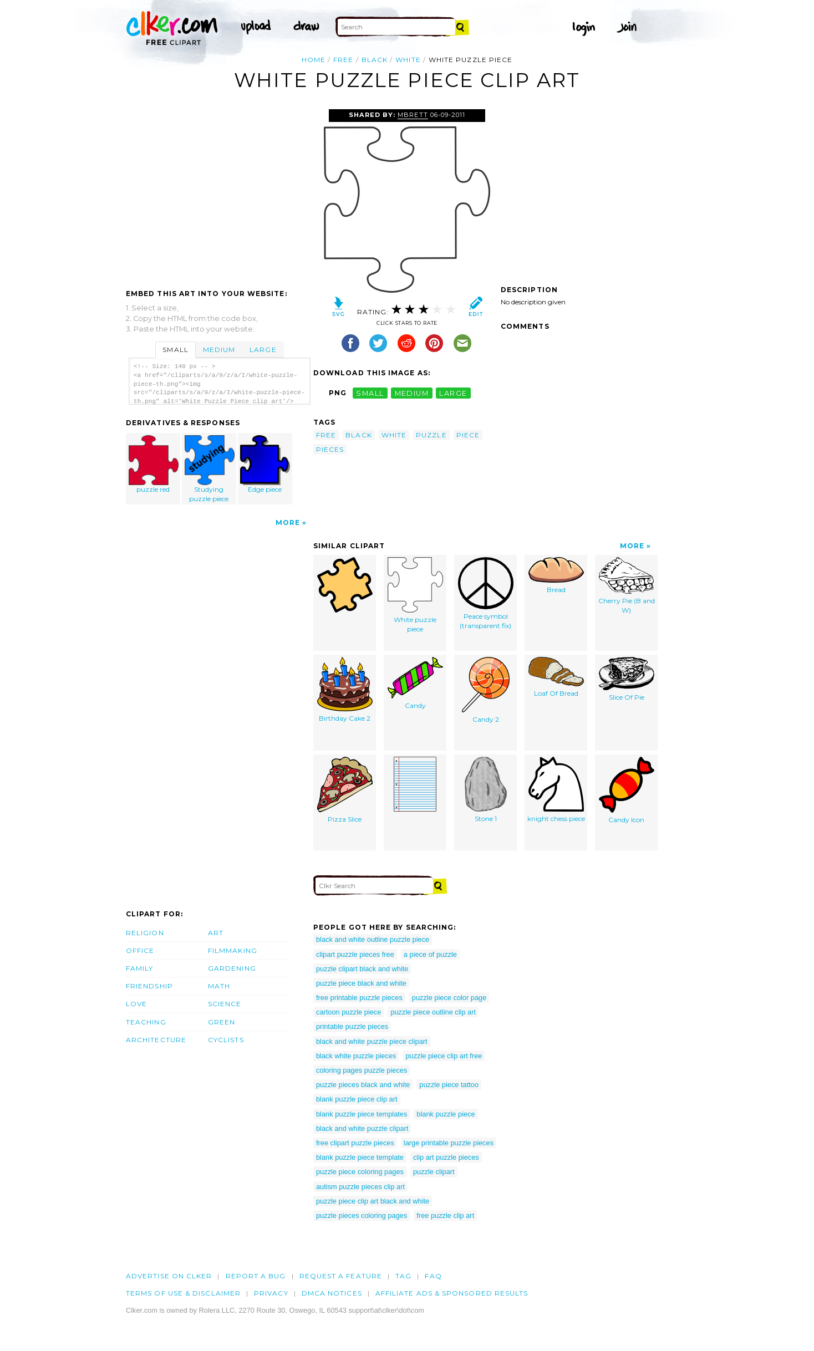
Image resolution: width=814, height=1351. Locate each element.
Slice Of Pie (626, 679)
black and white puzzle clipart (362, 1128)
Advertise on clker (169, 1276)
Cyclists (226, 1040)
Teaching (146, 1022)
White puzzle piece (415, 595)
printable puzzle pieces (352, 1026)
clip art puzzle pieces (446, 1157)
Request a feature (340, 1276)
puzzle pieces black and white (363, 1084)
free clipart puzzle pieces (355, 1143)
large (453, 393)
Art (215, 933)
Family (139, 968)
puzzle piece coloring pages (360, 1172)
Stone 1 (486, 790)
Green (221, 1022)
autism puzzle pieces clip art (360, 1186)
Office (140, 950)
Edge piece (265, 464)
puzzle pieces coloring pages (361, 1215)
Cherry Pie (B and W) (626, 585)
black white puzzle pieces (356, 1056)
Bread (556, 575)
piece (468, 435)
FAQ (433, 1276)
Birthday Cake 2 (345, 689)
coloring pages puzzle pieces (361, 1070)
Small (175, 349)
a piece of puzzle (430, 954)
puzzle (431, 435)
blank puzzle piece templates (361, 1114)
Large (263, 349)
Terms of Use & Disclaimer (183, 1293)
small (370, 393)
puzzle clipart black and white (362, 969)
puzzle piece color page (449, 997)
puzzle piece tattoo (449, 1084)
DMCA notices (332, 1293)
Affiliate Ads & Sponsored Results (451, 1293)
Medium (219, 349)
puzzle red (154, 464)
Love (136, 1004)
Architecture (156, 1040)
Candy (415, 683)
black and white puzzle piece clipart (372, 1041)
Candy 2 (486, 690)
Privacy (271, 1293)
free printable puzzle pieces (359, 997)
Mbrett (413, 115)
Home (313, 59)
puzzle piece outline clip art (433, 1012)
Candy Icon (626, 790)
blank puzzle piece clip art (357, 1099)
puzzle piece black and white (361, 983)
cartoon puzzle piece (348, 1012)
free (343, 59)
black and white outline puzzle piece (372, 939)
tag (403, 1276)
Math (219, 986)
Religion (145, 933)
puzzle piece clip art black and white (372, 1201)
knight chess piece (556, 790)
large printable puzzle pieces (449, 1143)
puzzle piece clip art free (443, 1056)
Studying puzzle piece (210, 469)
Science (225, 1004)
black (375, 59)
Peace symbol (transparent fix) (485, 593)
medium (412, 393)
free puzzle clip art (445, 1215)
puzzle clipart (434, 1172)
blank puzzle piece (445, 1114)
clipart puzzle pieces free (355, 954)
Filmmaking (232, 950)
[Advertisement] (219, 192)
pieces (330, 449)
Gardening (232, 968)
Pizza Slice (345, 790)
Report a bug (256, 1276)
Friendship (149, 986)
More (288, 522)
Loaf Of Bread (556, 677)
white (407, 59)
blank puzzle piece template (360, 1157)
